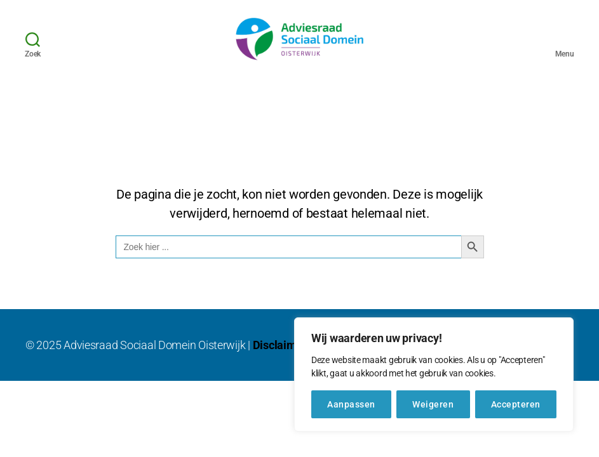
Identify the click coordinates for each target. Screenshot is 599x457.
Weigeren (433, 404)
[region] (434, 374)
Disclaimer (280, 360)
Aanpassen (351, 404)
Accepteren (516, 404)
